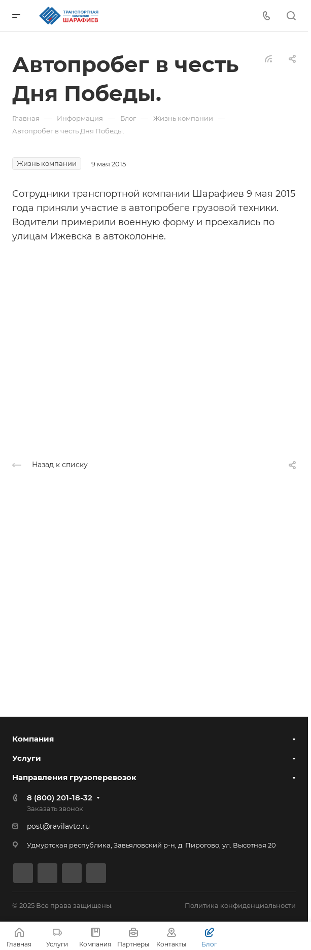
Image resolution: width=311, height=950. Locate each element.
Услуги (26, 758)
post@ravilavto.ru (58, 826)
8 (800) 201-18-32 (59, 797)
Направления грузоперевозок (74, 777)
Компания (33, 739)
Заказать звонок (55, 808)
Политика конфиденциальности (240, 905)
